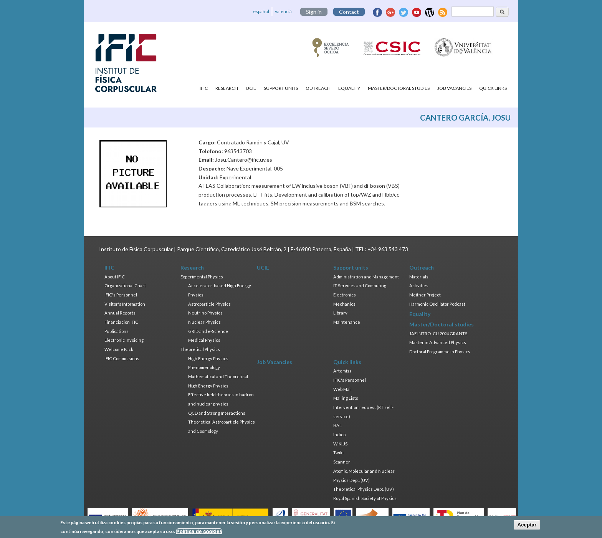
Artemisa (342, 370)
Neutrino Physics (205, 312)
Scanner (341, 461)
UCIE (251, 88)
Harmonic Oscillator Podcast (437, 303)
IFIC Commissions (121, 358)
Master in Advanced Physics (437, 342)
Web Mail (342, 389)
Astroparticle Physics (209, 303)
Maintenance (346, 321)
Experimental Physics (201, 276)
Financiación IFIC (121, 321)
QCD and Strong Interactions (216, 413)
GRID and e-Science (208, 331)
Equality (349, 88)
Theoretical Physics (200, 349)
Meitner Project (425, 294)
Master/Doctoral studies (399, 88)
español (261, 11)
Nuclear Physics (204, 321)
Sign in (314, 11)
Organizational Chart (125, 285)
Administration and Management (366, 276)
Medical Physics (204, 340)
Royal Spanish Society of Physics (365, 498)
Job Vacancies (454, 88)
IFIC (204, 88)
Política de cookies (199, 531)
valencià (283, 11)
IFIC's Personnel (120, 294)
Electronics (344, 294)
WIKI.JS (340, 443)
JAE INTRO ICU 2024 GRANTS (438, 333)
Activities (418, 285)
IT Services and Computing (359, 285)
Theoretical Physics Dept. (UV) (363, 489)
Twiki (338, 452)
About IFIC (114, 276)
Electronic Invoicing (124, 340)
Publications (116, 331)
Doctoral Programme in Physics (439, 351)
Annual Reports (120, 312)
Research (226, 88)
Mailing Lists (345, 398)
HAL (337, 425)
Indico (339, 434)
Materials (418, 276)
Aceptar (527, 525)
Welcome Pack (118, 349)
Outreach (318, 88)
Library (340, 312)
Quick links (493, 88)
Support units (281, 88)
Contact (349, 11)
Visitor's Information (124, 303)
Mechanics (344, 303)
